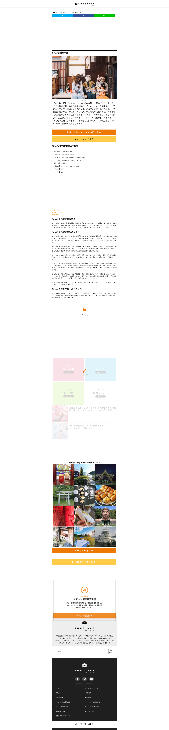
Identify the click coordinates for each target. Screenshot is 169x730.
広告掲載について (60, 711)
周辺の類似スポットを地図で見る (84, 132)
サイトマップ (89, 711)
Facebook (55, 214)
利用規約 (88, 693)
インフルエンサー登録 (92, 706)
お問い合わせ (59, 697)
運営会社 (58, 693)
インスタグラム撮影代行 (93, 702)
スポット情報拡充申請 (84, 634)
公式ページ (55, 210)
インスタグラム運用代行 (62, 702)
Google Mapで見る (83, 139)
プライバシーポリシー (92, 688)
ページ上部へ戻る (84, 724)
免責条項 (88, 697)
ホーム (57, 688)
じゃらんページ (57, 212)
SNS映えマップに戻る (84, 562)
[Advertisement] (84, 33)
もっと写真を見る (84, 550)
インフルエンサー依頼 (62, 706)
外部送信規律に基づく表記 (63, 716)
